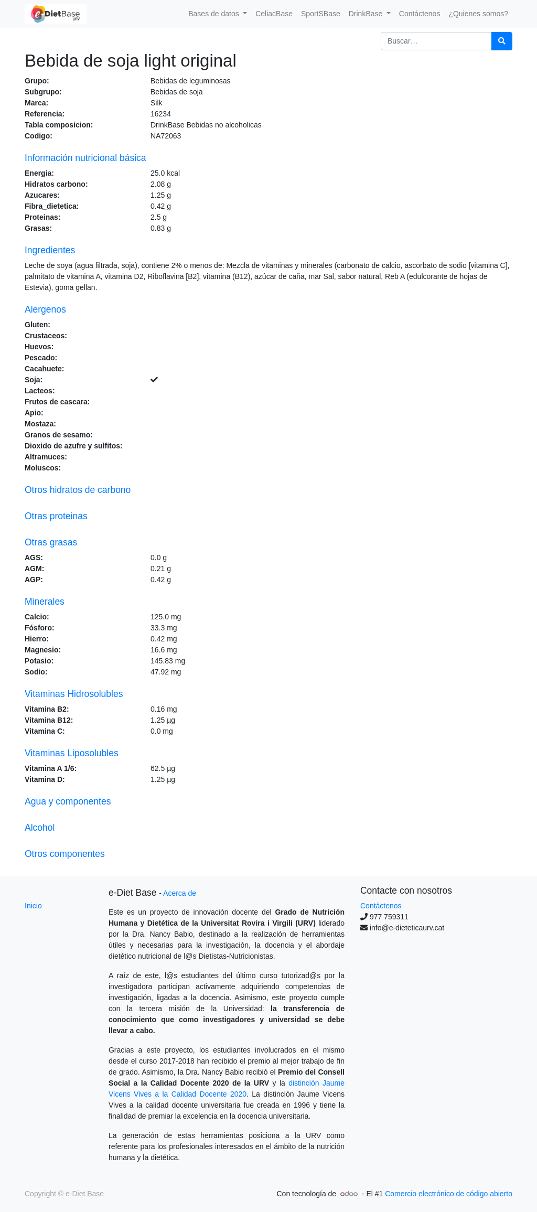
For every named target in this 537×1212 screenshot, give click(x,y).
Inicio (33, 906)
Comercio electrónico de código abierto (448, 1193)
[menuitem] (274, 14)
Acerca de (179, 893)
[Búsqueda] (501, 41)
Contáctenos (381, 906)
